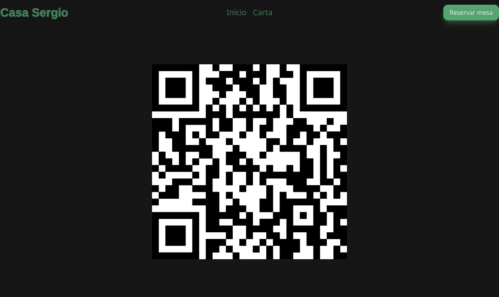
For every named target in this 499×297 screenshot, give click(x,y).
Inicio (236, 12)
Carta (263, 12)
